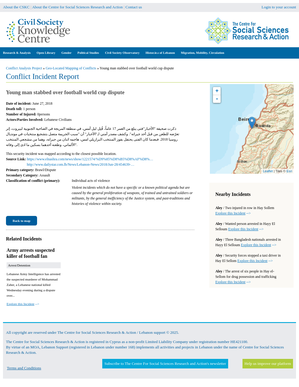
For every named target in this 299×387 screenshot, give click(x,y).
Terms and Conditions (24, 368)
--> (23, 304)
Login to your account (279, 7)
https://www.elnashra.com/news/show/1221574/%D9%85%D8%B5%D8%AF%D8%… (90, 159)
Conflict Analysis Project (24, 68)
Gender (66, 52)
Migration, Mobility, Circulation (202, 52)
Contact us (134, 7)
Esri (289, 171)
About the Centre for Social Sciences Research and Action (77, 7)
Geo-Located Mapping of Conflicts (71, 68)
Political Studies (88, 52)
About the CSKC (16, 7)
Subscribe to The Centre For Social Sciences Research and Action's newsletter (165, 363)
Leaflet (268, 171)
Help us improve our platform (268, 363)
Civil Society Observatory (122, 52)
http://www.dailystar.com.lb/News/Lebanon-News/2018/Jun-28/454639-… (81, 164)
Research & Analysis (17, 52)
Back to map (21, 221)
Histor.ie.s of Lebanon (160, 52)
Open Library (46, 52)
